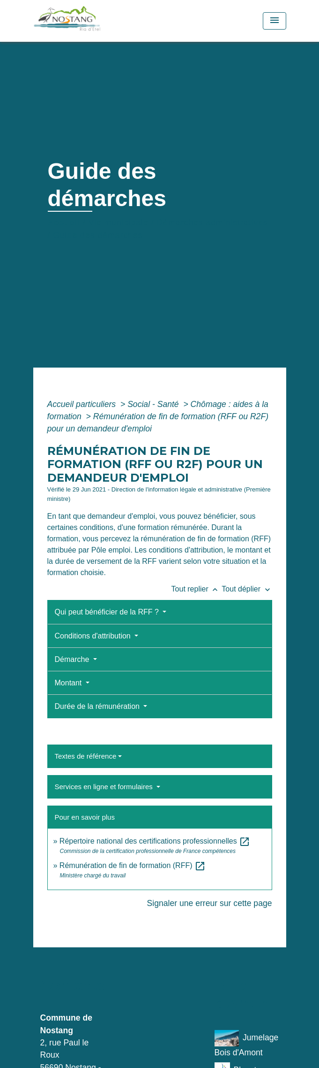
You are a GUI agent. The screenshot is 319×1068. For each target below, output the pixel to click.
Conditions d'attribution (94, 636)
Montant (69, 683)
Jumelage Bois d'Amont (247, 1043)
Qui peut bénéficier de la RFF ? (108, 612)
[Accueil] (87, 20)
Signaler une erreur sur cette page (209, 903)
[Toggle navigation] (274, 21)
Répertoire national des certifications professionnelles (154, 841)
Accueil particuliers (83, 404)
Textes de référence (86, 756)
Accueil (64, 222)
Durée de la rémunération (98, 706)
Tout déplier (247, 589)
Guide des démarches (97, 235)
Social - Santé (154, 404)
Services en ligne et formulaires (105, 787)
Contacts (72, 985)
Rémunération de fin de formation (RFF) (132, 865)
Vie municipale (118, 222)
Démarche (73, 659)
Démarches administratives (212, 222)
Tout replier (196, 589)
